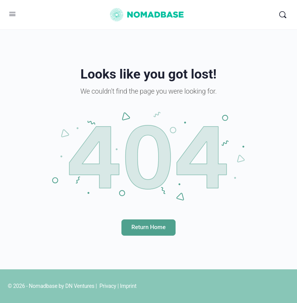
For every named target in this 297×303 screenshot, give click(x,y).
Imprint (128, 286)
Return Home (148, 227)
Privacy (107, 286)
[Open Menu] (12, 14)
